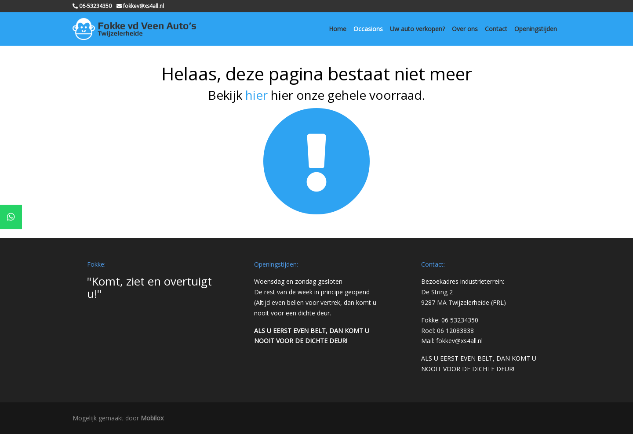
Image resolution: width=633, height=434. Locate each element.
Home (337, 29)
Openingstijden (535, 29)
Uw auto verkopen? (417, 29)
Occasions (368, 29)
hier (256, 95)
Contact (496, 29)
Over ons (465, 29)
